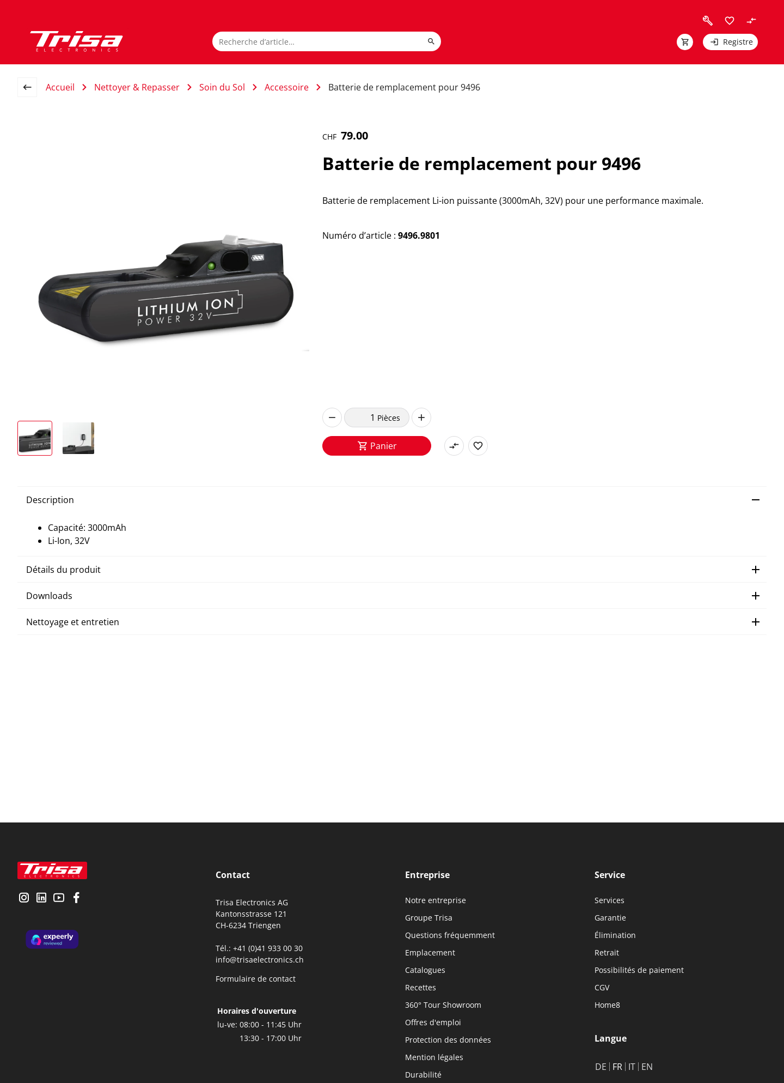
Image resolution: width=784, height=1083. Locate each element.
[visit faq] (707, 20)
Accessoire (287, 87)
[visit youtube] (58, 899)
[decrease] (332, 417)
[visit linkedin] (41, 899)
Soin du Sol (222, 87)
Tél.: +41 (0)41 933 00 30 (259, 948)
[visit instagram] (23, 899)
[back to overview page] (31, 87)
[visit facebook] (76, 899)
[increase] (421, 417)
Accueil (60, 87)
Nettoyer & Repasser (137, 87)
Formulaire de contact (256, 978)
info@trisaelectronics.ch (260, 959)
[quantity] (360, 417)
